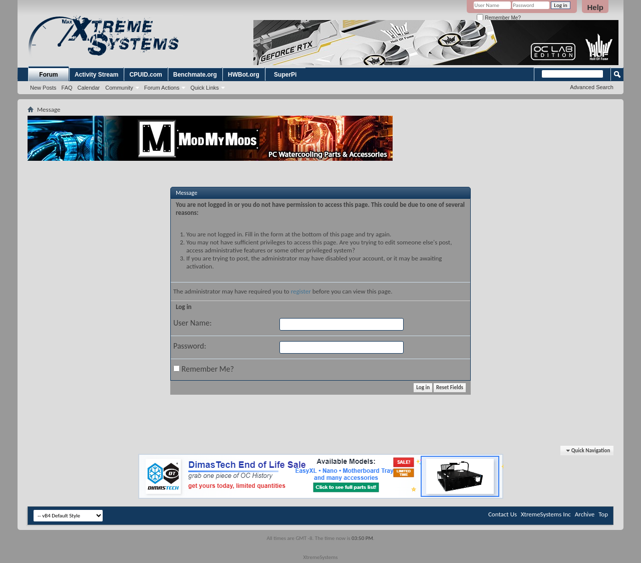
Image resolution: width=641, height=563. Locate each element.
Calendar (89, 88)
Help (595, 7)
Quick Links (204, 88)
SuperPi (285, 74)
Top (603, 514)
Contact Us (502, 514)
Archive (584, 514)
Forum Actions (161, 88)
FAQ (67, 88)
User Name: (192, 323)
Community (119, 88)
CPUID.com (145, 74)
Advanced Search (591, 87)
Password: (189, 346)
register (301, 291)
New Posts (43, 88)
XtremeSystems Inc (546, 514)
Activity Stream (96, 74)
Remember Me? (498, 18)
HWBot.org (243, 74)
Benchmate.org (195, 74)
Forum (48, 74)
